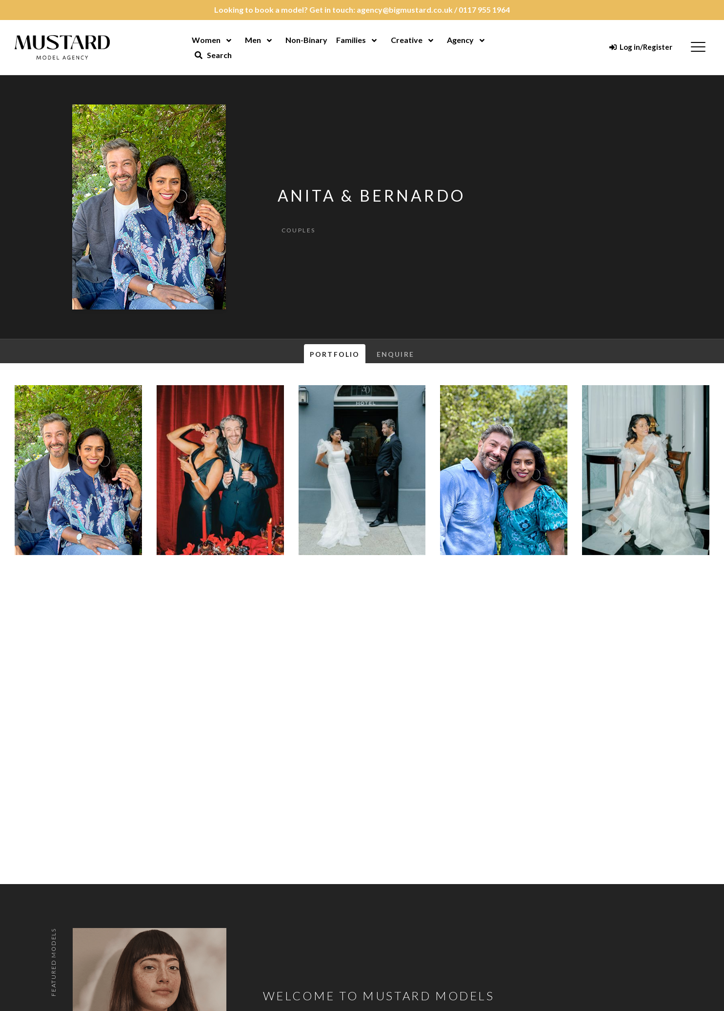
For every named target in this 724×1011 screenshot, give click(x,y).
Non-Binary (306, 39)
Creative (406, 39)
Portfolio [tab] (335, 354)
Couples (299, 230)
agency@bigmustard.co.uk (405, 9)
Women (206, 39)
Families (351, 39)
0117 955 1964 (484, 9)
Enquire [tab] (395, 354)
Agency (460, 39)
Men (253, 39)
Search (213, 55)
